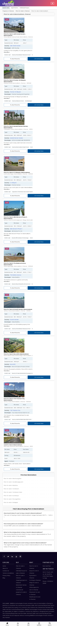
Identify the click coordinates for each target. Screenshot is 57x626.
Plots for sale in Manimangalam (12, 478)
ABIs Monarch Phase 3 (16, 229)
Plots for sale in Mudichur (11, 485)
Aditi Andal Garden (15, 45)
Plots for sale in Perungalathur (12, 499)
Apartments (14, 8)
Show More (7, 52)
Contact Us (6, 571)
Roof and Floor (47, 566)
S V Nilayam (13, 182)
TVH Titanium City (15, 410)
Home (4, 566)
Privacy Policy (6, 575)
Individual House (24, 8)
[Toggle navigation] (52, 3)
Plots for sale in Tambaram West (13, 492)
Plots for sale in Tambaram (11, 489)
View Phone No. (15, 59)
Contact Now (39, 59)
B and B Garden (14, 319)
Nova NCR (12, 364)
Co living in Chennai (35, 580)
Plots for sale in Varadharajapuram (13, 482)
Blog (4, 578)
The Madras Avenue (15, 275)
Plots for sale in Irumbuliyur (11, 495)
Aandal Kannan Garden (16, 138)
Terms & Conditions (8, 573)
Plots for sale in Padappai (11, 502)
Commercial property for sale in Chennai (21, 592)
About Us (5, 568)
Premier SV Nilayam (15, 92)
